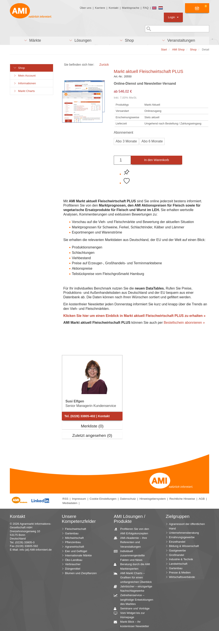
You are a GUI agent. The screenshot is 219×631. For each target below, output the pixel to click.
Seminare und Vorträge (133, 608)
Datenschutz (128, 498)
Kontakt (113, 7)
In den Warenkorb (156, 160)
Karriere (100, 7)
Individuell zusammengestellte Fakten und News (131, 555)
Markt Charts (24, 91)
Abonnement (123, 132)
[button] (32, 41)
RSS (65, 498)
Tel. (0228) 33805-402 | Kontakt (87, 416)
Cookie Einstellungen (103, 498)
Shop (19, 67)
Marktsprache (130, 7)
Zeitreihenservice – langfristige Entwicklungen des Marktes (135, 599)
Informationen (24, 83)
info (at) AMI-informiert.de (35, 549)
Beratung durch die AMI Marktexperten (133, 566)
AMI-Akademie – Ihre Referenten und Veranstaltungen (132, 542)
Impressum (79, 498)
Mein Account (24, 75)
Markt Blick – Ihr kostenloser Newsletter (133, 624)
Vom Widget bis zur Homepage (131, 615)
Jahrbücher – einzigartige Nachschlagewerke (134, 588)
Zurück (104, 64)
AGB (202, 498)
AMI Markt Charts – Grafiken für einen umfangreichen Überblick (134, 577)
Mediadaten (69, 503)
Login (173, 17)
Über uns (85, 7)
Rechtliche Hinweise (182, 498)
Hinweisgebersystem (152, 498)
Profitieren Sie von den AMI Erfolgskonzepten (133, 531)
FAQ (146, 7)
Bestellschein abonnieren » (184, 322)
